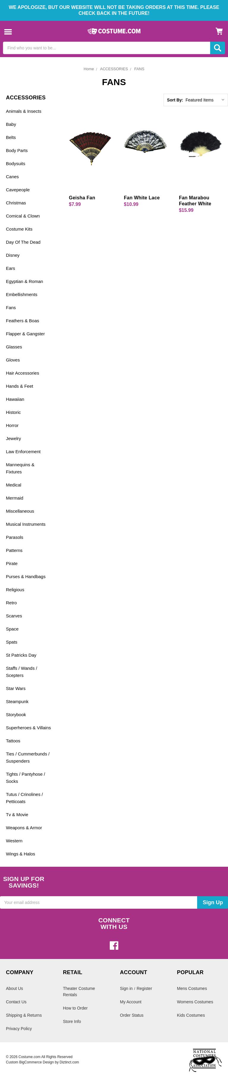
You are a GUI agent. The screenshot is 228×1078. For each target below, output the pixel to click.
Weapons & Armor (24, 827)
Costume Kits (19, 228)
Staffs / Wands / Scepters (21, 672)
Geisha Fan (82, 197)
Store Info (72, 1021)
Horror (12, 425)
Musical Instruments (25, 524)
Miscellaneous (20, 511)
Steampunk (17, 701)
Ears (10, 268)
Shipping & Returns (24, 1015)
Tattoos (13, 740)
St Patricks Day (21, 655)
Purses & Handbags (25, 576)
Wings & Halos (20, 853)
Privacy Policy (19, 1028)
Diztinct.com (69, 1062)
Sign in (126, 988)
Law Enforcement (23, 451)
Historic (13, 412)
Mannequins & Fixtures (20, 468)
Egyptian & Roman (24, 281)
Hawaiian (15, 399)
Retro (11, 602)
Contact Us (16, 1001)
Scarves (14, 615)
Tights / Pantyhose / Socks (25, 778)
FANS (139, 69)
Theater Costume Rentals (79, 991)
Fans (11, 307)
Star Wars (16, 688)
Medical (13, 484)
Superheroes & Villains (28, 727)
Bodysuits (15, 163)
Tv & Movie (17, 814)
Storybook (16, 714)
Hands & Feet (19, 386)
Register (144, 988)
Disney (13, 255)
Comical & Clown (23, 215)
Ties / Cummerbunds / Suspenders (28, 757)
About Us (14, 988)
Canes (12, 176)
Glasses (14, 346)
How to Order (75, 1008)
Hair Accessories (22, 372)
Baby (11, 124)
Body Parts (17, 150)
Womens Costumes (195, 1001)
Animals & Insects (23, 111)
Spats (11, 641)
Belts (11, 137)
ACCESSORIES (114, 69)
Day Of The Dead (23, 242)
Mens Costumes (192, 988)
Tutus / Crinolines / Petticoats (24, 798)
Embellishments (21, 294)
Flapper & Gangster (25, 333)
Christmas (16, 202)
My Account (130, 1001)
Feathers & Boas (22, 320)
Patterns (14, 550)
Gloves (13, 359)
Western (14, 840)
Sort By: (175, 100)
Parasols (14, 537)
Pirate (12, 563)
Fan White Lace (142, 197)
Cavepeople (18, 189)
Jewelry (13, 438)
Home (89, 69)
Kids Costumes (191, 1015)
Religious (15, 589)
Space (12, 628)
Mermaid (14, 497)
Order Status (131, 1015)
